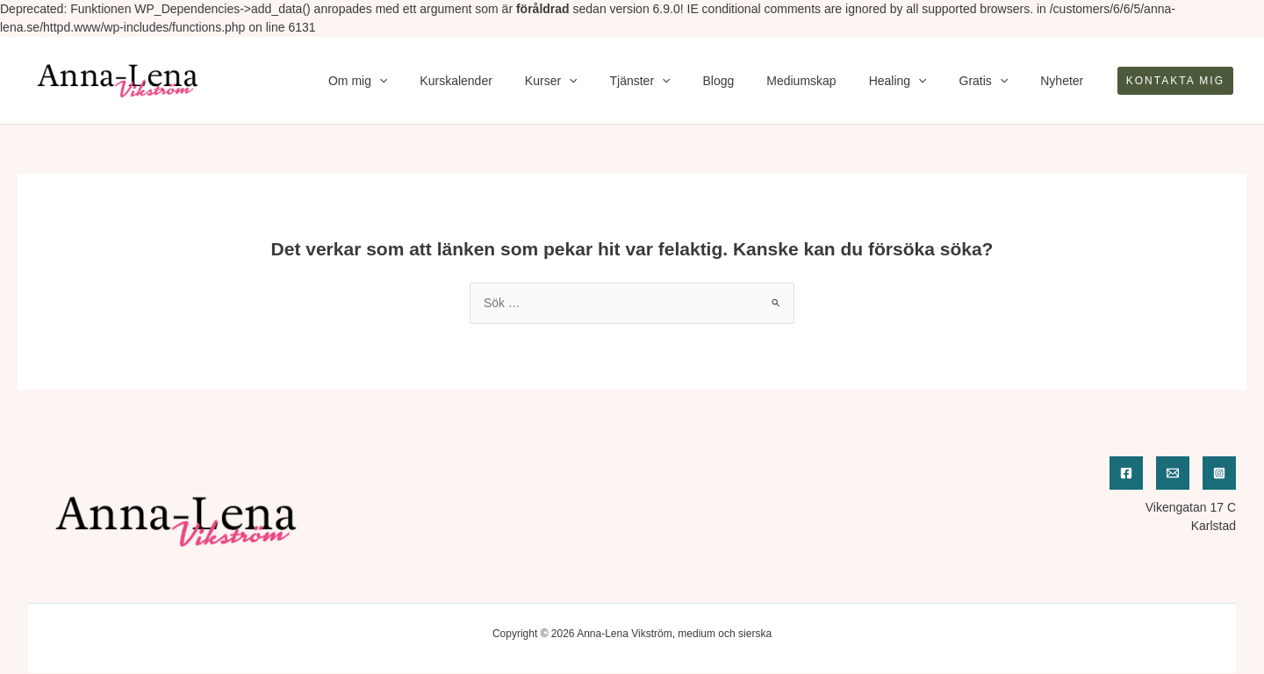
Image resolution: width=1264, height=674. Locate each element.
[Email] (1172, 473)
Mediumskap (829, 81)
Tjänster (683, 81)
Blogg (754, 81)
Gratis (995, 81)
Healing (917, 81)
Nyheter (1066, 81)
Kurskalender (515, 81)
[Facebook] (1126, 473)
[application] (446, 81)
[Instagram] (1219, 473)
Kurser (602, 81)
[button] (1175, 81)
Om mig (424, 81)
